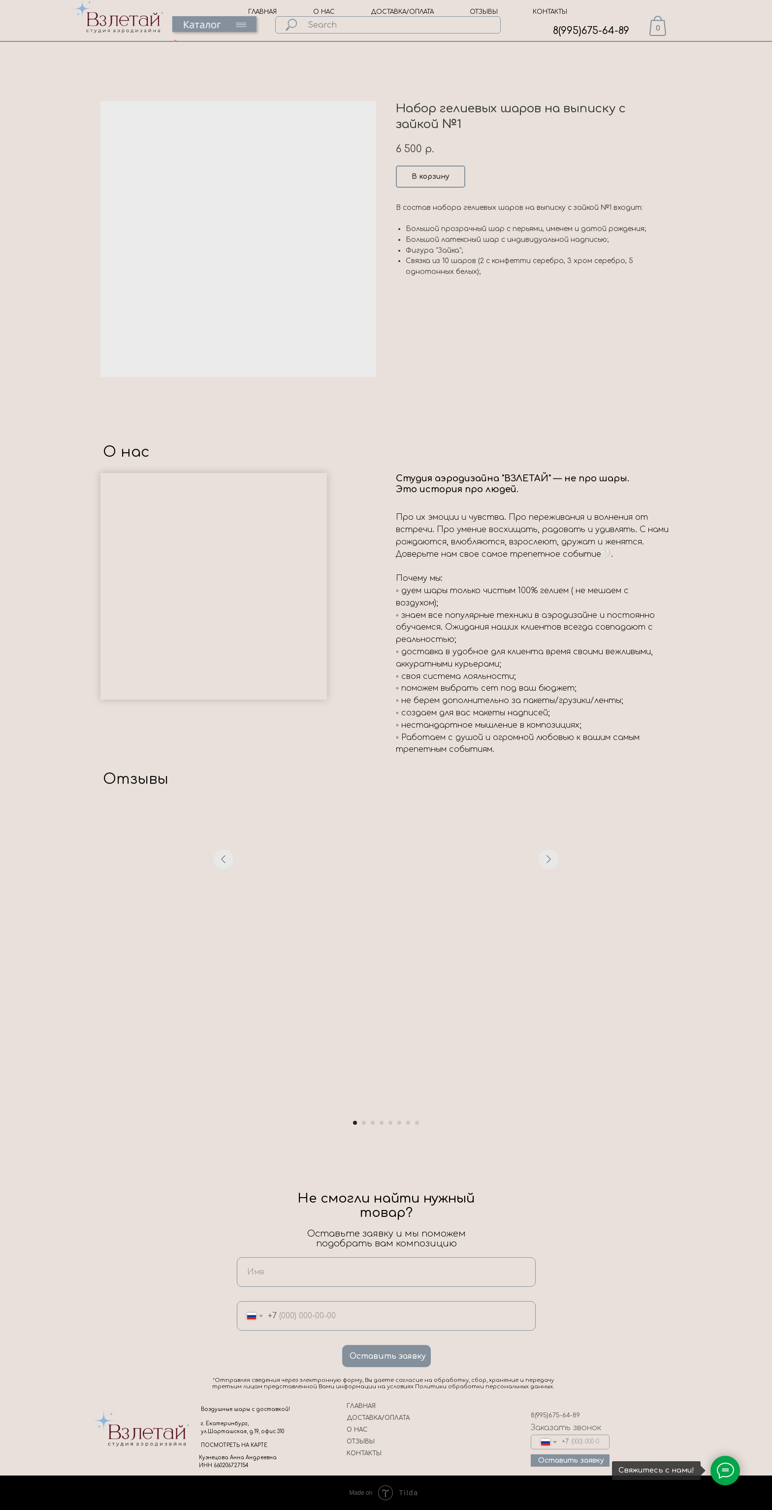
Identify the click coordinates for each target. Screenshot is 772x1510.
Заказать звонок (566, 1427)
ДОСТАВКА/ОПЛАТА (402, 11)
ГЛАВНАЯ (262, 11)
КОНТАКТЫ (550, 11)
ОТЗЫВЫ (484, 11)
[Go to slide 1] (355, 1123)
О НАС (324, 11)
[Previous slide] (223, 972)
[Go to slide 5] (390, 1123)
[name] (386, 1272)
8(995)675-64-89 (591, 30)
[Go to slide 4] (382, 1123)
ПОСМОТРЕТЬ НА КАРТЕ (234, 1445)
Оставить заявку (388, 1356)
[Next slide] (548, 972)
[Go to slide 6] (399, 1123)
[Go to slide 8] (417, 1123)
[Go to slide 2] (364, 1123)
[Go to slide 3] (373, 1123)
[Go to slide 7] (408, 1123)
